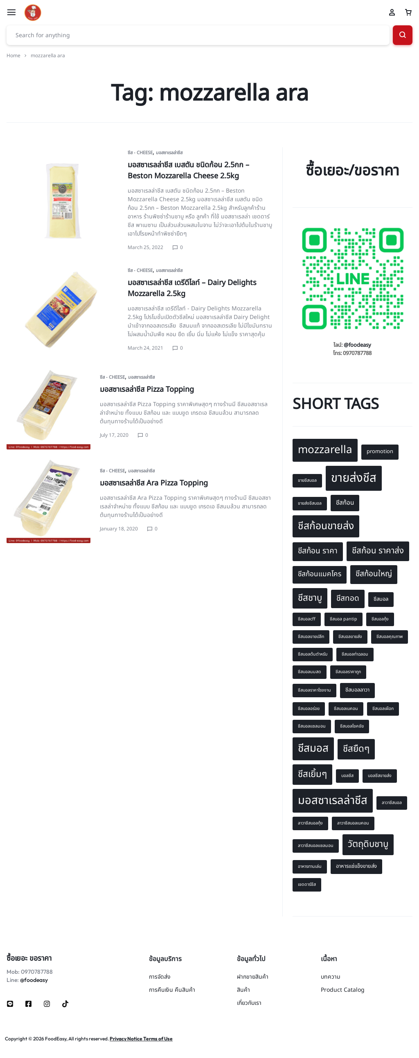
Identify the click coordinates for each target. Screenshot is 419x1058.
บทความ (330, 977)
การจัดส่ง (160, 977)
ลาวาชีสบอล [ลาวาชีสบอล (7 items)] (392, 803)
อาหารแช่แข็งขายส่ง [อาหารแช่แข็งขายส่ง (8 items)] (356, 866)
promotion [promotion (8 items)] (380, 451)
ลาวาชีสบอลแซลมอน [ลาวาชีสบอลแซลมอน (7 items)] (315, 845)
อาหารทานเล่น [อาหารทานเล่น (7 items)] (310, 866)
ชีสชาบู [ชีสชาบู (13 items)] (310, 598)
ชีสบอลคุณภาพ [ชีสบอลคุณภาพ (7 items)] (389, 636)
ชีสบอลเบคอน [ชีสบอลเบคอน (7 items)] (346, 708)
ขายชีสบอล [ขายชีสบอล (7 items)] (307, 480)
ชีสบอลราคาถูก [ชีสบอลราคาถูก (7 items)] (348, 672)
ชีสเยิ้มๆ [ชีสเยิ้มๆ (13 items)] (312, 774)
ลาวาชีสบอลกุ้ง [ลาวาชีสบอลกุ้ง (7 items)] (310, 823)
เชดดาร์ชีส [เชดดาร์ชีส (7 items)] (307, 884)
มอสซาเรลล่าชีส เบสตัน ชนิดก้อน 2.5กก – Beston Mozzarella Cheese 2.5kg (188, 170)
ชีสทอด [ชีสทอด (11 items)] (347, 598)
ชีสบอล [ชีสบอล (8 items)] (381, 599)
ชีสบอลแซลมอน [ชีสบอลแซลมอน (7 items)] (312, 726)
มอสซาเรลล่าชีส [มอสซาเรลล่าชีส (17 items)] (332, 800)
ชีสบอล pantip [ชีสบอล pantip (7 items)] (343, 619)
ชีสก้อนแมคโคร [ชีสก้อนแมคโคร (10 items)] (319, 574)
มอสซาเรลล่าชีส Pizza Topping (147, 389)
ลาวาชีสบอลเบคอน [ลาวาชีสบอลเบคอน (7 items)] (353, 823)
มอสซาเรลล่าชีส (169, 152)
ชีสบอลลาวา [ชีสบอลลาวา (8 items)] (357, 690)
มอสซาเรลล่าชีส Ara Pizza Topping (154, 483)
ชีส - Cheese (140, 152)
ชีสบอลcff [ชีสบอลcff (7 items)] (306, 619)
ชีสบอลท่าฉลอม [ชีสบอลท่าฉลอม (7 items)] (355, 654)
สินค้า (243, 990)
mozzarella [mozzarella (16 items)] (325, 450)
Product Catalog (343, 990)
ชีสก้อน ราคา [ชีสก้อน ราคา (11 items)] (318, 551)
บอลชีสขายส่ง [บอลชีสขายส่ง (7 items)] (380, 776)
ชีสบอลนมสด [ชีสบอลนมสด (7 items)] (309, 672)
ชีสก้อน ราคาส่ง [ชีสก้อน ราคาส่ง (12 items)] (378, 550)
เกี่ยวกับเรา (249, 1003)
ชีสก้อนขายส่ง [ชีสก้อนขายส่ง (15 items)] (326, 526)
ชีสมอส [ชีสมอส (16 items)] (313, 748)
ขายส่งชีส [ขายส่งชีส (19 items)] (353, 478)
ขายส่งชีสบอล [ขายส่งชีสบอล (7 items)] (310, 503)
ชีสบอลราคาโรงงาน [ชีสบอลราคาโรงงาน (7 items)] (314, 690)
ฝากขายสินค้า (252, 977)
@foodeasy (357, 345)
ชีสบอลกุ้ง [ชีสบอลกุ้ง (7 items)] (380, 619)
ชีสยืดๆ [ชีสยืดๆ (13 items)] (356, 749)
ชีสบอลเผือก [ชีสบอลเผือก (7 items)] (383, 708)
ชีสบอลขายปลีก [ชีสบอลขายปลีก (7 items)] (311, 636)
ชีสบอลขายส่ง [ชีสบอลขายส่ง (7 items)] (350, 636)
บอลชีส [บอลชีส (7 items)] (347, 776)
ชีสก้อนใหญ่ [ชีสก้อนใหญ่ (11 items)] (374, 574)
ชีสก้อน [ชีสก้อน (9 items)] (345, 503)
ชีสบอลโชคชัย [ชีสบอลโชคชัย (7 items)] (352, 726)
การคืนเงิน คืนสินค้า (172, 990)
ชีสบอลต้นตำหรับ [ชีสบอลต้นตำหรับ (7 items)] (312, 654)
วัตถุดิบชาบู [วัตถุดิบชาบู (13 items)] (368, 844)
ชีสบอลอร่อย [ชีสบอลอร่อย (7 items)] (309, 708)
